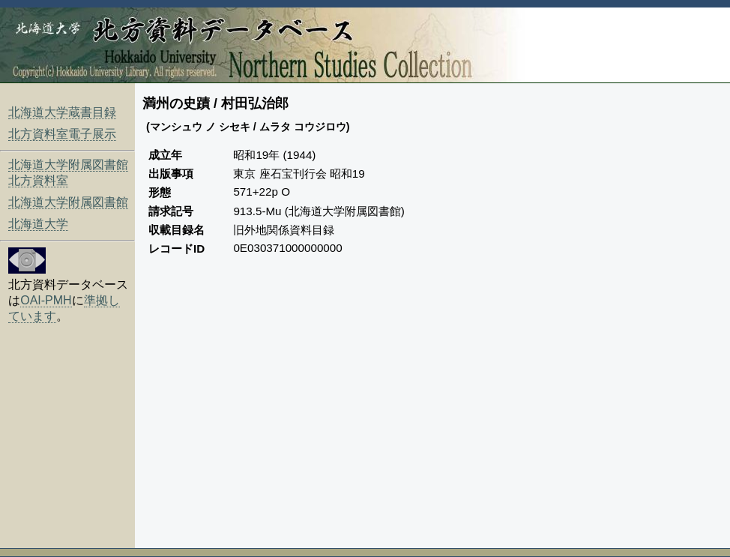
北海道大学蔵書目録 (62, 112)
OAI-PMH (45, 300)
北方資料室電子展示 (62, 133)
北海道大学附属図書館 (68, 202)
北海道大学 (38, 223)
